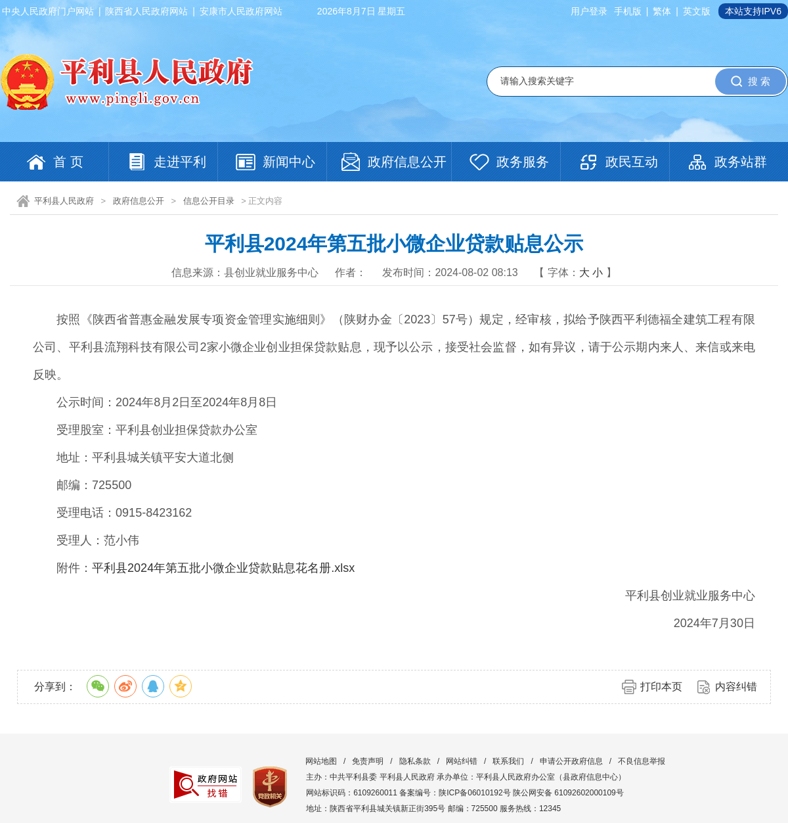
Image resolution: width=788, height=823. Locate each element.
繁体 (662, 11)
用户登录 (589, 11)
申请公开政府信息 (571, 761)
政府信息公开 (138, 201)
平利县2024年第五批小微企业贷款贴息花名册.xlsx (223, 568)
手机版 (628, 11)
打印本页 (661, 686)
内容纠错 (736, 686)
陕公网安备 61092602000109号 (568, 792)
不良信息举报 (641, 761)
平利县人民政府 (64, 201)
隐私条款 (415, 761)
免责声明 (367, 761)
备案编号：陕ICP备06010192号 (454, 792)
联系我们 (508, 761)
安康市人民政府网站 (241, 11)
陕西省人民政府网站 (146, 11)
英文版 (697, 11)
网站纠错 (461, 761)
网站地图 (321, 761)
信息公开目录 (208, 201)
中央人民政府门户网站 (48, 11)
